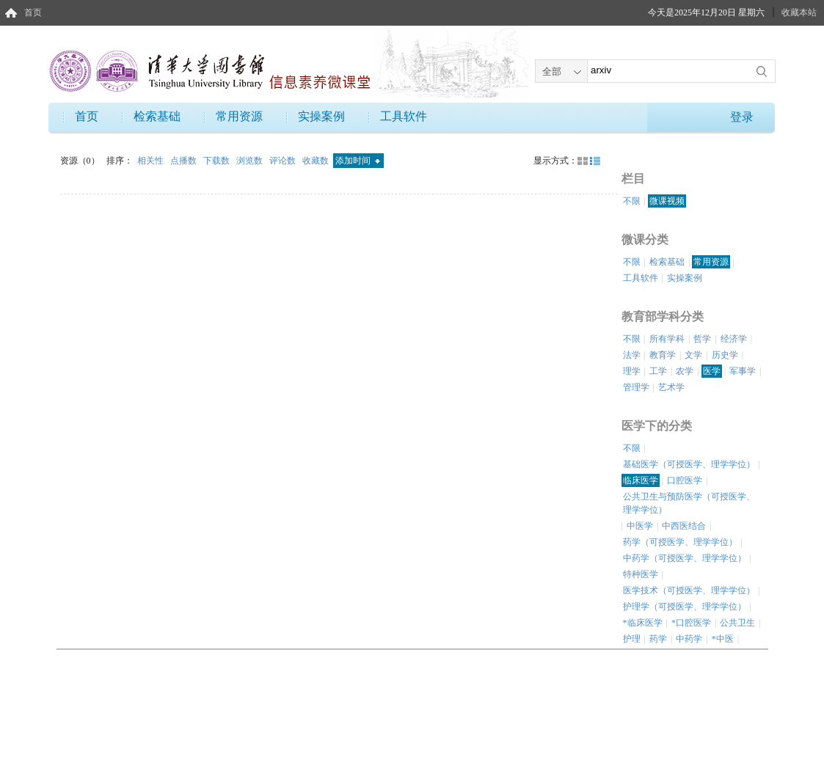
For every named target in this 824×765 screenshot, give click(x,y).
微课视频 (667, 201)
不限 (632, 201)
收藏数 (316, 160)
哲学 (702, 339)
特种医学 (640, 574)
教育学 (662, 355)
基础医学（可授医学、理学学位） (689, 464)
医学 (712, 371)
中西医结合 (684, 526)
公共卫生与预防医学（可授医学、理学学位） (689, 503)
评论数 (283, 160)
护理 (632, 639)
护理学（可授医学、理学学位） (684, 606)
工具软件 (403, 116)
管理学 (636, 387)
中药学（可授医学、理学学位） (684, 558)
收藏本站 (799, 12)
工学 (658, 371)
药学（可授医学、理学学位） (680, 542)
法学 (632, 355)
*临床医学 (643, 623)
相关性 (151, 160)
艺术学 (671, 387)
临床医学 (640, 480)
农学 (684, 371)
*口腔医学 (691, 623)
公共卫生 (737, 623)
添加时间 (357, 160)
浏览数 (250, 160)
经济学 (734, 339)
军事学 (742, 371)
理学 (632, 371)
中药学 (689, 639)
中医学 (640, 526)
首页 (33, 12)
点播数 (184, 160)
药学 (658, 639)
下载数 (217, 160)
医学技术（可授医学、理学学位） (689, 590)
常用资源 (239, 116)
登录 (742, 117)
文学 (693, 355)
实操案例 (321, 116)
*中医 (723, 639)
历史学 (725, 355)
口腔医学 (684, 480)
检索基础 (157, 116)
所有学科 (667, 339)
